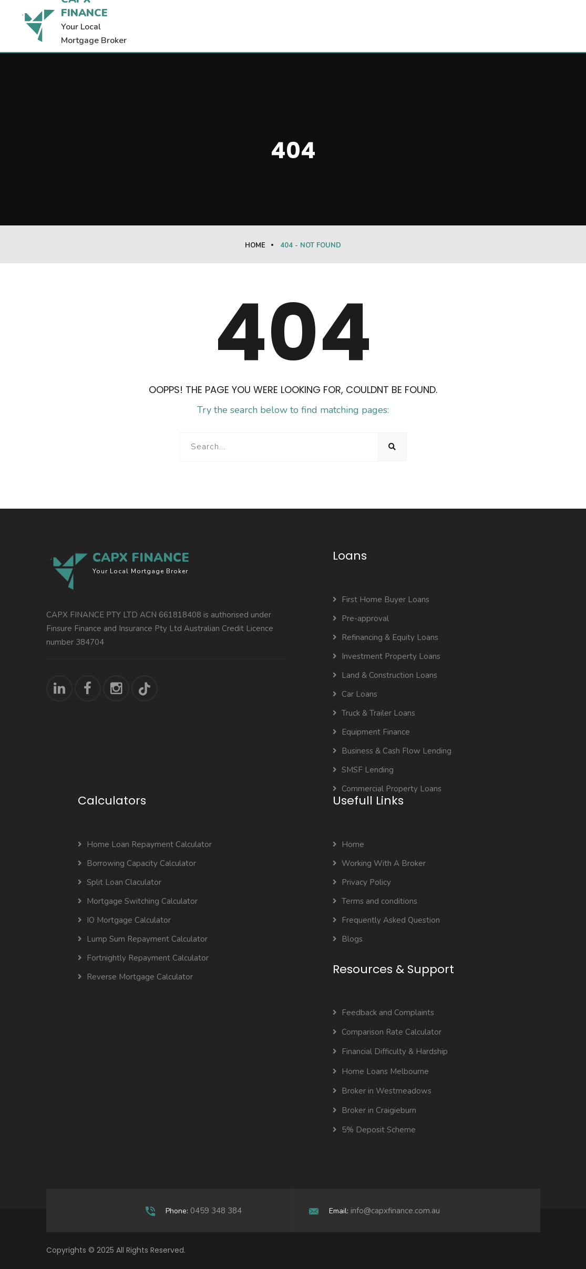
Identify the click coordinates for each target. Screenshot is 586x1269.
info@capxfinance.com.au (395, 1210)
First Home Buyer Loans (381, 599)
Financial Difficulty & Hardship (390, 1051)
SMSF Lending (363, 770)
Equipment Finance (371, 732)
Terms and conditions (375, 901)
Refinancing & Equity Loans (385, 637)
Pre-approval (361, 618)
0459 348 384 (216, 1210)
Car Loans (355, 694)
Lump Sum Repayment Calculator (143, 939)
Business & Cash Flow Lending (392, 751)
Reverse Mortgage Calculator (135, 977)
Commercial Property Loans (387, 788)
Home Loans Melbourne (381, 1071)
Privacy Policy (362, 882)
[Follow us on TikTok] (144, 688)
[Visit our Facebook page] (88, 688)
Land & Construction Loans (385, 675)
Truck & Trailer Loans (374, 713)
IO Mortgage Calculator (124, 920)
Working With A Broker (379, 863)
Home (255, 245)
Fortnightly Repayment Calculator (143, 958)
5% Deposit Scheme (374, 1129)
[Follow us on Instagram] (116, 688)
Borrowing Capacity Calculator (137, 863)
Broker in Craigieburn (374, 1110)
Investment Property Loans (386, 656)
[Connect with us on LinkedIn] (59, 688)
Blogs (348, 939)
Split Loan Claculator (119, 882)
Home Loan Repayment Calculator (145, 844)
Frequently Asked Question (386, 920)
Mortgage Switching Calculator (138, 901)
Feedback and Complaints (383, 1012)
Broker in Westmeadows (382, 1091)
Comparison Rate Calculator (387, 1032)
